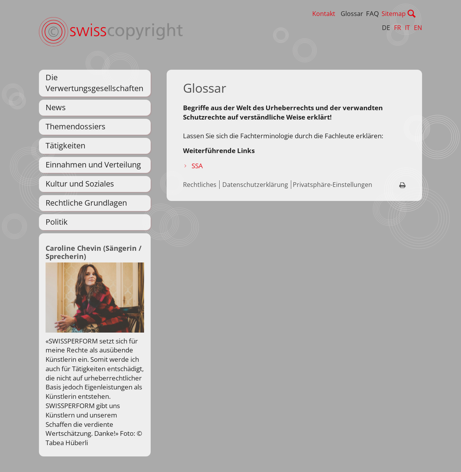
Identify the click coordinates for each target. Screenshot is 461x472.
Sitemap (410, 13)
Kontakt (340, 13)
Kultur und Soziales (80, 183)
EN (418, 27)
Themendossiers (76, 126)
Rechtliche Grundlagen (86, 202)
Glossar (368, 13)
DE (386, 27)
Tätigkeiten (65, 145)
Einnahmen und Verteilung (93, 164)
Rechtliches (199, 184)
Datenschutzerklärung (255, 184)
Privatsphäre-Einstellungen (332, 184)
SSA (197, 165)
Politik (57, 222)
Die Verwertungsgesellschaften (94, 82)
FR (397, 27)
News (56, 107)
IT (407, 27)
